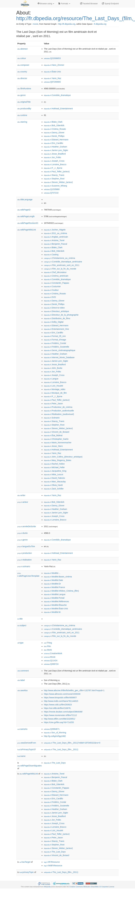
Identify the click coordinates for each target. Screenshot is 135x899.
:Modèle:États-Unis (56, 608)
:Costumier (52, 286)
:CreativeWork (53, 653)
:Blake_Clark (53, 122)
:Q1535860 (52, 189)
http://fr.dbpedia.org (66, 24)
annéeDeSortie (26, 526)
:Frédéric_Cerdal (55, 343)
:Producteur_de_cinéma (58, 407)
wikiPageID (23, 210)
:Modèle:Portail (54, 598)
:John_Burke (53, 368)
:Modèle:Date (53, 580)
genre (21, 95)
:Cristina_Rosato (55, 129)
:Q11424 (50, 660)
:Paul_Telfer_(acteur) (56, 171)
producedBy (24, 108)
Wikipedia (47, 887)
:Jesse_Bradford (55, 154)
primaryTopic (26, 872)
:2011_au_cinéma (55, 233)
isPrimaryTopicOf (26, 749)
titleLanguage (24, 199)
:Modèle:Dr (52, 584)
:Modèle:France (54, 587)
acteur (22, 502)
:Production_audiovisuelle (59, 410)
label (21, 680)
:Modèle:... (52, 573)
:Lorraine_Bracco (55, 164)
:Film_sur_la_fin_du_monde (60, 269)
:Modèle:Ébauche (55, 605)
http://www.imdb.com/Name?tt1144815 (61, 701)
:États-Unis (52, 72)
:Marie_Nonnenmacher (57, 442)
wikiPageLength (26, 216)
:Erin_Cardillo (53, 143)
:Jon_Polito (52, 157)
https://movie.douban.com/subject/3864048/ (63, 712)
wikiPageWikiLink (26, 230)
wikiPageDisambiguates (29, 765)
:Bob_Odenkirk (54, 125)
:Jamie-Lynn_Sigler (56, 150)
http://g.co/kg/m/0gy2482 (55, 736)
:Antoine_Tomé (54, 240)
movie (35, 24)
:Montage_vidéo (54, 389)
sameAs (22, 729)
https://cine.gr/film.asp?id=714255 (59, 722)
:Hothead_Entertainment (58, 108)
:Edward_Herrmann (56, 139)
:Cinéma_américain (56, 276)
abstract (22, 49)
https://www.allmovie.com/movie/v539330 (62, 694)
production (24, 553)
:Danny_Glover (54, 132)
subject (21, 625)
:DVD (50, 297)
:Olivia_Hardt (53, 485)
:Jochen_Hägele (55, 230)
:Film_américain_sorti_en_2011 (61, 265)
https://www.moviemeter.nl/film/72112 (60, 715)
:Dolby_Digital (53, 322)
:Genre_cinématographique (59, 350)
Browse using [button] (46, 3)
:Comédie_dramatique (57, 95)
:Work (48, 650)
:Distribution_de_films (57, 318)
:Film (47, 646)
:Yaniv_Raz (52, 78)
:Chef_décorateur (55, 272)
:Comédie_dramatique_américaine (63, 262)
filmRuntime (24, 88)
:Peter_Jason (53, 403)
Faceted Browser (89, 3)
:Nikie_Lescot (53, 474)
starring (22, 122)
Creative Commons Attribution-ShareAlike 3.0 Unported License (91, 887)
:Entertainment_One (56, 329)
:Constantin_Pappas (56, 283)
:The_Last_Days (55, 763)
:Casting (51, 254)
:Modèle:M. (52, 612)
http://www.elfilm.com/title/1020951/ (59, 719)
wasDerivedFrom (26, 743)
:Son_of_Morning (55, 732)
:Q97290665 (52, 82)
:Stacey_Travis (54, 175)
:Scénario (52, 418)
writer (21, 495)
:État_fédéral (53, 435)
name (21, 756)
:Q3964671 (52, 729)
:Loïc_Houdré (53, 386)
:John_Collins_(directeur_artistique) (63, 457)
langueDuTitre (26, 546)
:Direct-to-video (54, 308)
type (20, 643)
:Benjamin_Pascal (55, 244)
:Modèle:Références (56, 601)
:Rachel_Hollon (54, 464)
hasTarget (24, 862)
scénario (23, 566)
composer (23, 65)
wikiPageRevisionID (27, 223)
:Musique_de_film (55, 393)
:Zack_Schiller (54, 489)
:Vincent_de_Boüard (56, 432)
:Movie (49, 657)
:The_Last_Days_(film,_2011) (61, 749)
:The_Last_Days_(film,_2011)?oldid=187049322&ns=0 (72, 743)
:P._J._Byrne (53, 168)
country (22, 72)
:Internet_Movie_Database (59, 357)
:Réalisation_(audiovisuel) (59, 414)
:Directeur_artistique (56, 311)
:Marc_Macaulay (55, 481)
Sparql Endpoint (110, 3)
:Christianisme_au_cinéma (59, 258)
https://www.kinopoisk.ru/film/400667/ (60, 697)
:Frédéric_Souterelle (56, 347)
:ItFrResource (52, 862)
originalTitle (24, 102)
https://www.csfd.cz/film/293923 (58, 704)
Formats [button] (64, 3)
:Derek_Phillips (54, 136)
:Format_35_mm (55, 336)
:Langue (51, 379)
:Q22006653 (52, 58)
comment (23, 671)
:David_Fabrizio (54, 478)
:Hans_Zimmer (54, 65)
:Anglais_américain (56, 237)
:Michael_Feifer (54, 467)
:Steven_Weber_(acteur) (58, 182)
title (20, 619)
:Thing (48, 643)
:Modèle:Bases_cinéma (58, 576)
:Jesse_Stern (53, 446)
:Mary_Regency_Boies (57, 460)
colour (21, 58)
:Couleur (51, 290)
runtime (22, 115)
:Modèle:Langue (54, 594)
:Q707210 (51, 193)
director (22, 78)
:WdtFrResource (53, 865)
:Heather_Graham (55, 147)
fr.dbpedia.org (100, 24)
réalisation (24, 560)
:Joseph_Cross (54, 161)
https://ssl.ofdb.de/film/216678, (57, 708)
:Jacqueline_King (55, 471)
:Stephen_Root (54, 179)
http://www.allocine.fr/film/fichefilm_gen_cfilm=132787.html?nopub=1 (74, 690)
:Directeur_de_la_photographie (61, 315)
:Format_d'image (55, 340)
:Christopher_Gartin (56, 439)
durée (22, 533)
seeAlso (22, 690)
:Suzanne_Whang (55, 186)
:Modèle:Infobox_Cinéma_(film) (61, 591)
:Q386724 (51, 664)
